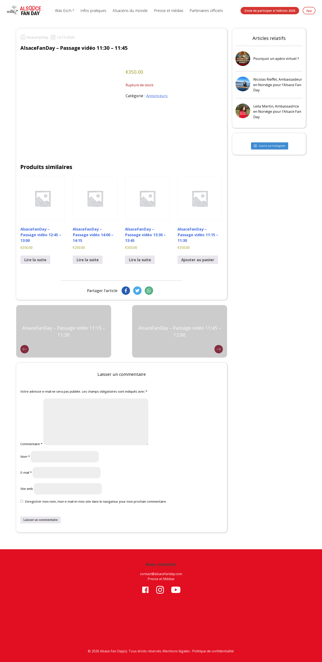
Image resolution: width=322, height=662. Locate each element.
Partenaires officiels (206, 10)
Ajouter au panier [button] (197, 259)
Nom (25, 456)
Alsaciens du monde (130, 10)
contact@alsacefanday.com (161, 574)
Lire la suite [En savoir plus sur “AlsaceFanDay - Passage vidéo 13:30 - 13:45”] (140, 259)
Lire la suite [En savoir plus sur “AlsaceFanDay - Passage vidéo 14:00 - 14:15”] (87, 259)
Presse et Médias (161, 579)
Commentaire (31, 444)
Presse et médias (168, 10)
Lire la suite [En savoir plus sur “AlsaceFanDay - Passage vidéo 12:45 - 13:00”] (35, 259)
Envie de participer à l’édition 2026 (270, 11)
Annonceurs (157, 95)
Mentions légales (176, 651)
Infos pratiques (93, 10)
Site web (26, 488)
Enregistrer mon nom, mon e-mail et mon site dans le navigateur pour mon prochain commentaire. (96, 501)
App (309, 11)
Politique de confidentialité (213, 651)
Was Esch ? (64, 10)
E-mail (26, 472)
